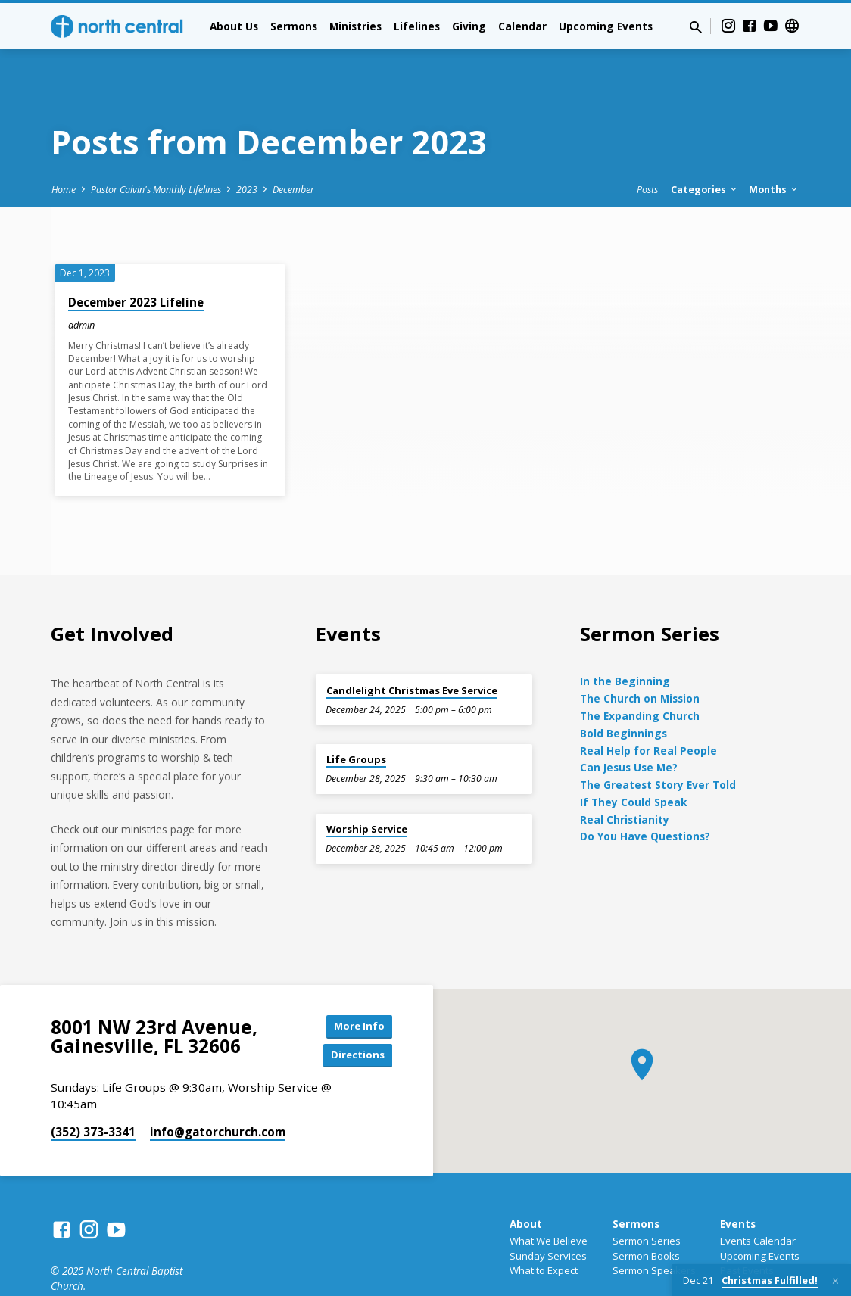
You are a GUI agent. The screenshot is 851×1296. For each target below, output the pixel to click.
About (526, 1184)
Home (63, 147)
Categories (705, 147)
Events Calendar (758, 1200)
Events (738, 1184)
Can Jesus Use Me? (629, 725)
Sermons (293, 26)
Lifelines (417, 26)
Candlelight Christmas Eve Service (411, 647)
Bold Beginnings (623, 691)
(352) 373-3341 (93, 1092)
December (293, 147)
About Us (234, 26)
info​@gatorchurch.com (217, 1092)
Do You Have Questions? (645, 794)
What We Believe (549, 1200)
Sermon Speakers (654, 1231)
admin (81, 282)
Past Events (747, 1231)
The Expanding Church (640, 673)
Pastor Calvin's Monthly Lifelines (156, 147)
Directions (354, 1015)
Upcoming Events (606, 26)
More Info (354, 984)
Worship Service (366, 786)
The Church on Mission (640, 656)
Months (774, 147)
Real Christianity (624, 776)
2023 (246, 147)
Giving (469, 26)
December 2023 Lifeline (136, 259)
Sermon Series (647, 1200)
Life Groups (356, 717)
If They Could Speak (633, 759)
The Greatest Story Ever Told (658, 742)
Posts (647, 147)
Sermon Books (646, 1216)
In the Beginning (625, 638)
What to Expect (544, 1231)
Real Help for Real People (648, 707)
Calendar (522, 26)
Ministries (355, 26)
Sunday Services (548, 1216)
